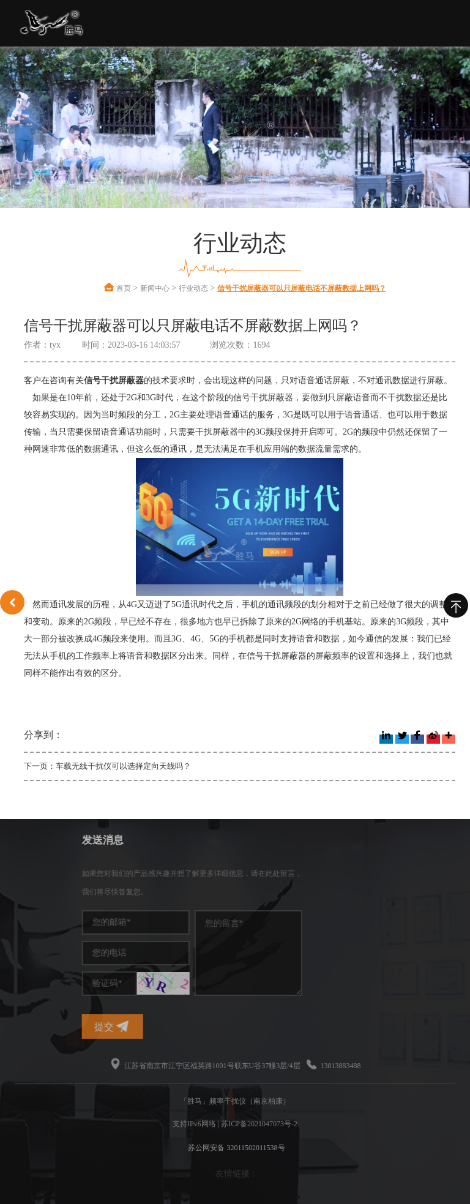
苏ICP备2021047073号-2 (259, 1124)
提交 (170, 1026)
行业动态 (193, 288)
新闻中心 (155, 288)
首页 (123, 288)
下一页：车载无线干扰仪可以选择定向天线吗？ (107, 766)
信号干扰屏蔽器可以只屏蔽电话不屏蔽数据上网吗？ (301, 288)
